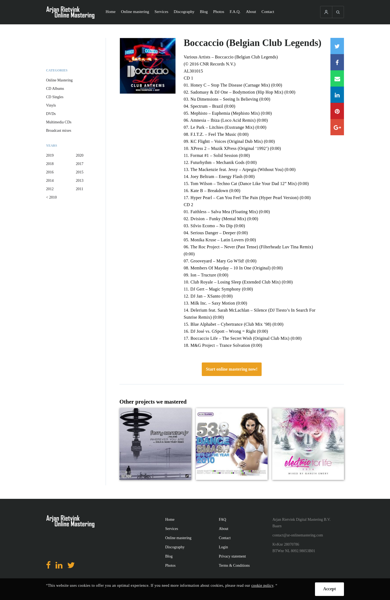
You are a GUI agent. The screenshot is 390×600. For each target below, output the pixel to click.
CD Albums (55, 89)
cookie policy (262, 585)
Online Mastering (59, 80)
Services (161, 11)
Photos (218, 11)
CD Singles (54, 97)
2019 (50, 155)
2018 (50, 164)
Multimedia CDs (59, 122)
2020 (79, 155)
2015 (79, 172)
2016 (50, 172)
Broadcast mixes (58, 130)
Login (223, 547)
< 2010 (51, 197)
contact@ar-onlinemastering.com (297, 535)
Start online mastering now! (232, 369)
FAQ (222, 519)
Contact (268, 11)
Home (111, 11)
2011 (79, 189)
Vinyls (51, 105)
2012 (50, 189)
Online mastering (135, 11)
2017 (79, 164)
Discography (184, 11)
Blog (204, 11)
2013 (79, 181)
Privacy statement (232, 556)
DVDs (51, 114)
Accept (329, 588)
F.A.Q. (235, 11)
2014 (50, 181)
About (251, 11)
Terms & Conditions (234, 565)
